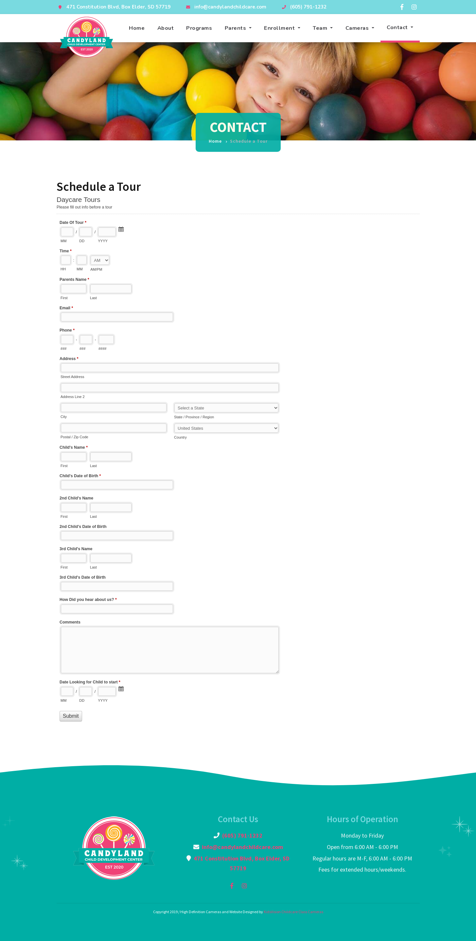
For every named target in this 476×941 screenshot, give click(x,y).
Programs (199, 28)
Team (321, 28)
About (165, 28)
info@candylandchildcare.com (230, 7)
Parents (236, 28)
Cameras (357, 28)
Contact (398, 27)
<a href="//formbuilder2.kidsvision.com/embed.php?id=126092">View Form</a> (238, 466)
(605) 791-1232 (308, 7)
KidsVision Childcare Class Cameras (293, 911)
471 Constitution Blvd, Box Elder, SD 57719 (118, 7)
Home (137, 28)
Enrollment (280, 28)
